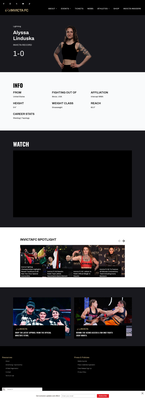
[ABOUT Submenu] (57, 9)
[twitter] (16, 3)
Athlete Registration (12, 368)
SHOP (116, 9)
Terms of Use (10, 375)
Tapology (26, 118)
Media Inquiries (82, 361)
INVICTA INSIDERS (132, 9)
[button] (123, 241)
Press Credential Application (86, 365)
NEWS (90, 9)
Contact (8, 372)
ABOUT (51, 9)
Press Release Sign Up (85, 368)
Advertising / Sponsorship (14, 365)
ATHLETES (102, 9)
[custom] (29, 3)
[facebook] (3, 3)
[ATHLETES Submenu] (109, 9)
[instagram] (10, 3)
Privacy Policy (82, 372)
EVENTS (65, 9)
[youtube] (23, 3)
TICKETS (79, 9)
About (7, 361)
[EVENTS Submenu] (71, 9)
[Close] (142, 393)
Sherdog (16, 118)
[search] (3, 389)
